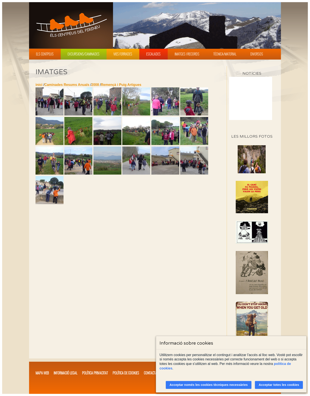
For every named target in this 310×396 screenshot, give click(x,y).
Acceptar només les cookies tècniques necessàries (209, 385)
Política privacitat (95, 373)
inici (39, 85)
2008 (95, 85)
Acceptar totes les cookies (279, 385)
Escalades (153, 54)
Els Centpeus (45, 54)
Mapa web (42, 373)
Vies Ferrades (122, 54)
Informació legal (65, 373)
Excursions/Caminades (83, 54)
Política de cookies (126, 373)
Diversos (256, 54)
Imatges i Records (187, 54)
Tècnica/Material (224, 54)
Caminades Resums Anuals (66, 85)
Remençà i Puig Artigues (121, 85)
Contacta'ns (152, 373)
